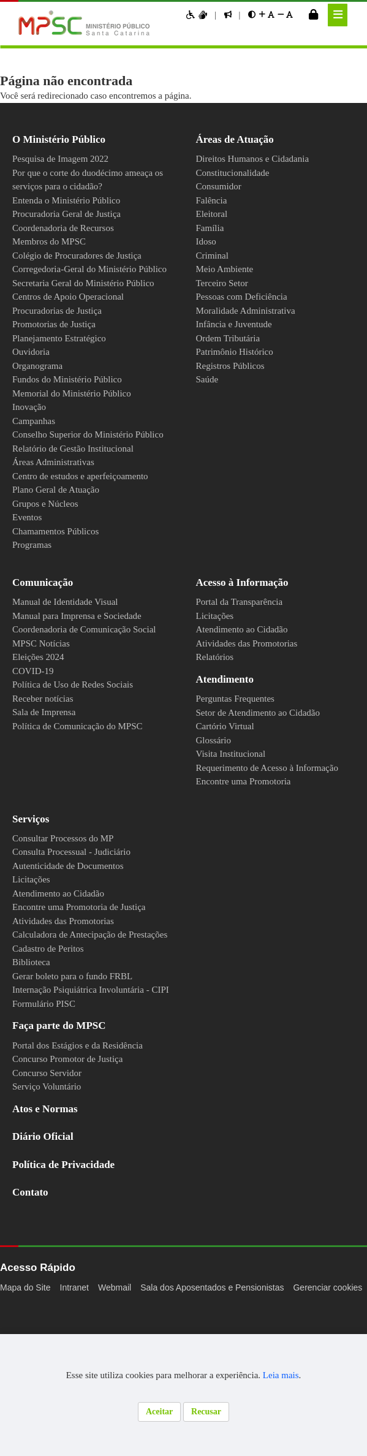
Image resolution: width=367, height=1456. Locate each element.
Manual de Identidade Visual (71, 643)
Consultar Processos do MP (71, 893)
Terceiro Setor (227, 283)
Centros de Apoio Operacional (75, 311)
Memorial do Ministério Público (77, 407)
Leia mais (294, 1375)
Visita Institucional (233, 795)
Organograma (41, 379)
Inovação (31, 421)
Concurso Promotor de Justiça (75, 1114)
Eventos (29, 559)
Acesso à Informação (251, 623)
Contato (34, 1247)
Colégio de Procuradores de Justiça (86, 255)
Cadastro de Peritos (55, 1004)
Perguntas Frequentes (244, 740)
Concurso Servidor (50, 1128)
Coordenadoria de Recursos (71, 228)
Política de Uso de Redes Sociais (80, 726)
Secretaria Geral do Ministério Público (91, 296)
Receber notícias (47, 740)
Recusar (208, 1411)
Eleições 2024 (42, 698)
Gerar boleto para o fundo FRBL (79, 1031)
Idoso (208, 241)
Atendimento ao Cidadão (248, 671)
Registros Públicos (235, 366)
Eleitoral (213, 214)
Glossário (216, 781)
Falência (212, 200)
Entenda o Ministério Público (72, 200)
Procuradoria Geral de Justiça (73, 214)
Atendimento (231, 720)
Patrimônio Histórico (239, 352)
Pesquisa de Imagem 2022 (69, 159)
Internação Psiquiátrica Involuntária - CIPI (99, 1045)
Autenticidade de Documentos (76, 921)
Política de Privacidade (72, 1220)
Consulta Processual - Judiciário (77, 907)
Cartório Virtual (227, 768)
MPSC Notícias (42, 684)
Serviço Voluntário (50, 1142)
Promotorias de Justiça (60, 338)
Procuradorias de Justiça (63, 324)
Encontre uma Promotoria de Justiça (88, 962)
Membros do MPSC (53, 241)
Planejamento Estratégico (67, 352)
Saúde (209, 379)
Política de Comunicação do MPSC (82, 767)
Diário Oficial (46, 1192)
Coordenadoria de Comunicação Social (91, 671)
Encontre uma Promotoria (250, 836)
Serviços (33, 874)
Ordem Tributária (233, 338)
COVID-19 (33, 712)
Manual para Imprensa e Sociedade (86, 657)
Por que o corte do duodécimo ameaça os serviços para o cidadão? (88, 180)
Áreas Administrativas (58, 489)
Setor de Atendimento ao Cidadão (267, 754)
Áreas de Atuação (242, 139)
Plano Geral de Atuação (61, 531)
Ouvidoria (32, 366)
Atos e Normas (50, 1164)
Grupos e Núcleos (50, 545)
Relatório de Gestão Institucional (81, 476)
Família (210, 228)
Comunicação (48, 623)
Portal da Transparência (246, 643)
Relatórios (218, 698)
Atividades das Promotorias (255, 684)
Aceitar (157, 1411)
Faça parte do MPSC (64, 1081)
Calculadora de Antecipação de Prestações (102, 990)
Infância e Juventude (238, 324)
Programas (35, 586)
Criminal (212, 255)
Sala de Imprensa (48, 754)
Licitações (217, 657)
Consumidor (221, 186)
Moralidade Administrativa (251, 311)
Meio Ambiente (228, 269)
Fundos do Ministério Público (72, 393)
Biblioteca (32, 1017)
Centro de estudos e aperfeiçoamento (56, 511)
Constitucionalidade (237, 173)
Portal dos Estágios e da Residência (88, 1100)
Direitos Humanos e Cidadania (259, 159)
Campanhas (36, 434)
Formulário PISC (45, 1059)
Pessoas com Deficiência (248, 296)
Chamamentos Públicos (61, 572)
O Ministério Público (64, 139)
